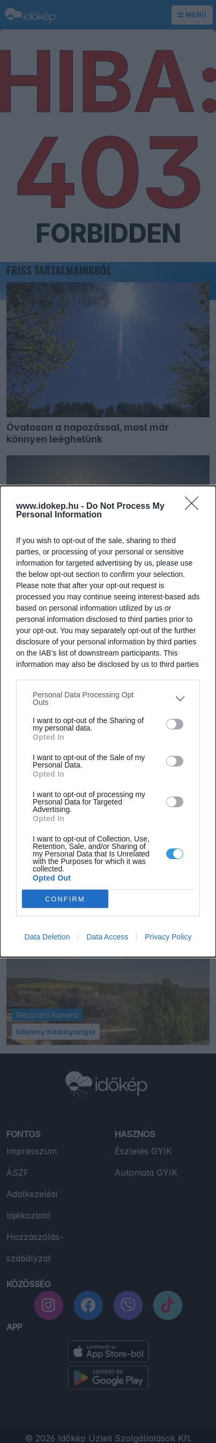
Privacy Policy (168, 937)
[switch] (174, 724)
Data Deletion (47, 937)
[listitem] (108, 698)
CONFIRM (65, 899)
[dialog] (108, 721)
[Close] (195, 507)
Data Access (107, 937)
